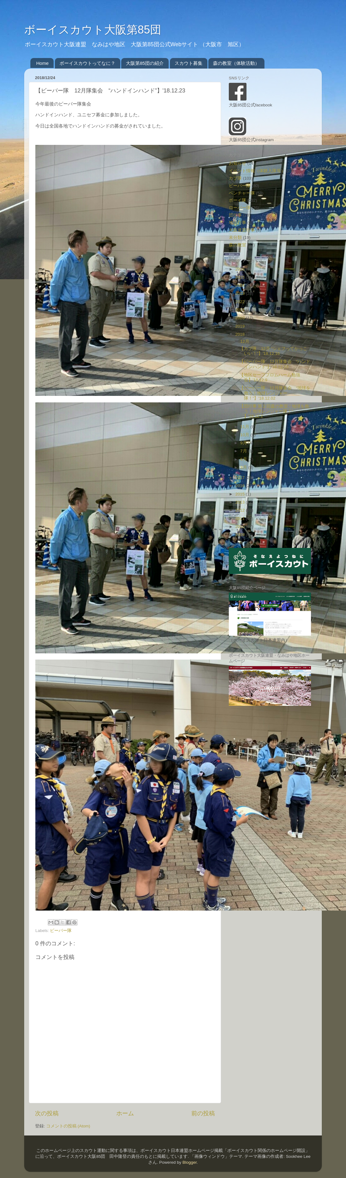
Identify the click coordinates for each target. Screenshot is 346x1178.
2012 (240, 510)
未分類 (235, 237)
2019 (240, 326)
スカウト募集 (188, 63)
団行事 (235, 215)
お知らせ (237, 163)
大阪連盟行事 (242, 230)
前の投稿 (203, 1113)
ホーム (125, 1113)
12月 (245, 341)
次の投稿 (47, 1113)
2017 (240, 477)
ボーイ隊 (237, 200)
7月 (244, 451)
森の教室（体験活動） (236, 63)
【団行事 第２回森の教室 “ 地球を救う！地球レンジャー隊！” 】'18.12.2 (274, 411)
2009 (240, 534)
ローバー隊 (240, 207)
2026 (240, 269)
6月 (244, 459)
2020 (240, 318)
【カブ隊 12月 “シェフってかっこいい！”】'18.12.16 (273, 351)
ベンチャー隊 (242, 193)
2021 (240, 309)
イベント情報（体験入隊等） (257, 170)
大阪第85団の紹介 (145, 63)
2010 (240, 526)
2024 (240, 285)
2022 (240, 301)
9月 (244, 443)
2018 (240, 334)
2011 (240, 518)
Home (42, 63)
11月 (245, 426)
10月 (245, 434)
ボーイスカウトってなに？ (87, 63)
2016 (240, 485)
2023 (240, 293)
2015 (240, 494)
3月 (244, 467)
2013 (240, 502)
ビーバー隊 (61, 930)
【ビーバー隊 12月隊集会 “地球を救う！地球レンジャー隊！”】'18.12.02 (275, 393)
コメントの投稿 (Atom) (68, 1126)
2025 (240, 277)
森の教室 (237, 245)
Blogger (189, 1162)
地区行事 (237, 222)
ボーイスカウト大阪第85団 (92, 29)
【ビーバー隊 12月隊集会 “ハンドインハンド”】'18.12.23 (275, 364)
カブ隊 (235, 178)
